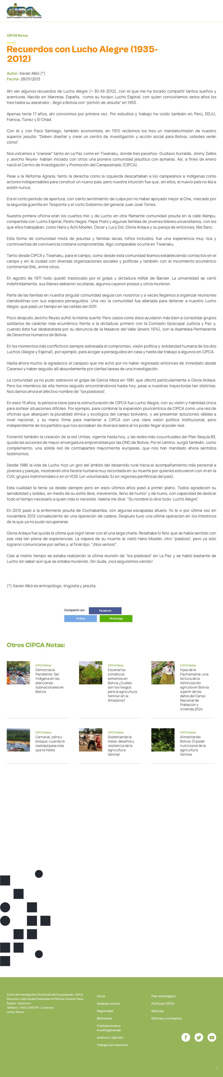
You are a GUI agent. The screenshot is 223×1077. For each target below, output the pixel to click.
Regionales (105, 1011)
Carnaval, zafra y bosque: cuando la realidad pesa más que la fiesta (50, 743)
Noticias (157, 1011)
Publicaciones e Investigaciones (109, 1028)
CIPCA (24, 10)
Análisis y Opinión (110, 1037)
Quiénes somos (108, 1003)
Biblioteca (104, 1018)
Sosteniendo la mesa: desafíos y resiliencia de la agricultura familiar (121, 745)
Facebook (105, 610)
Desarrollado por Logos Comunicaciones (216, 1067)
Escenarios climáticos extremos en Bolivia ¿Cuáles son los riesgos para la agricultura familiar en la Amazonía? (122, 685)
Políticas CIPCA (162, 1003)
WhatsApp (116, 618)
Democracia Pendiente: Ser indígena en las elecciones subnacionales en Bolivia (49, 681)
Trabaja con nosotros (112, 1045)
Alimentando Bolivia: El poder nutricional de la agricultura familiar (193, 745)
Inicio (101, 996)
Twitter (80, 618)
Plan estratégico (163, 996)
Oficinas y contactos (166, 1018)
